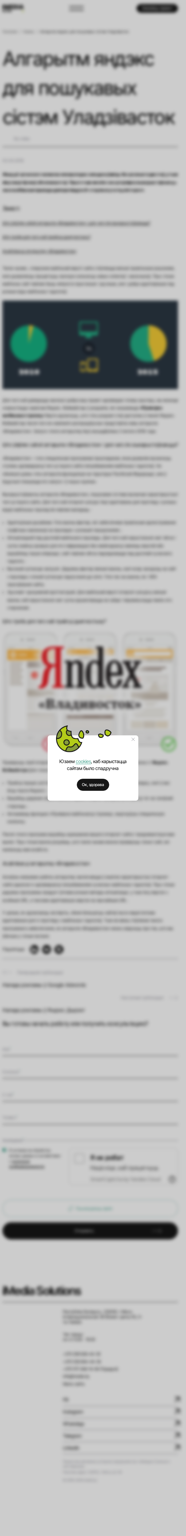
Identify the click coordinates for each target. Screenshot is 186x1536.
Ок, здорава (93, 784)
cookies (83, 761)
